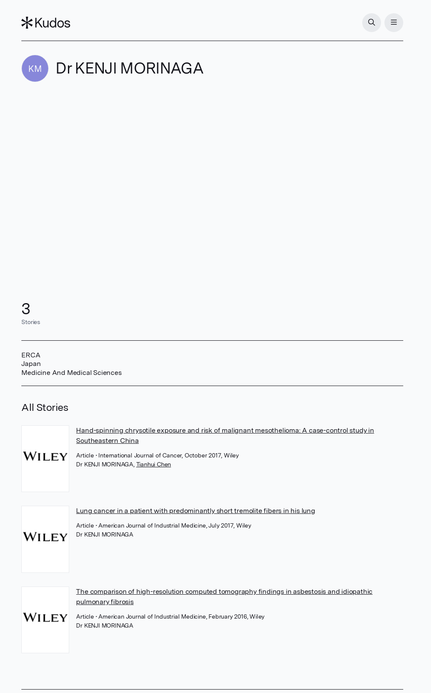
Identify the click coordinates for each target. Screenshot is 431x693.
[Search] (371, 22)
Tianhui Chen (153, 464)
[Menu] (393, 22)
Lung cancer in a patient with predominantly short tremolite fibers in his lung (195, 511)
